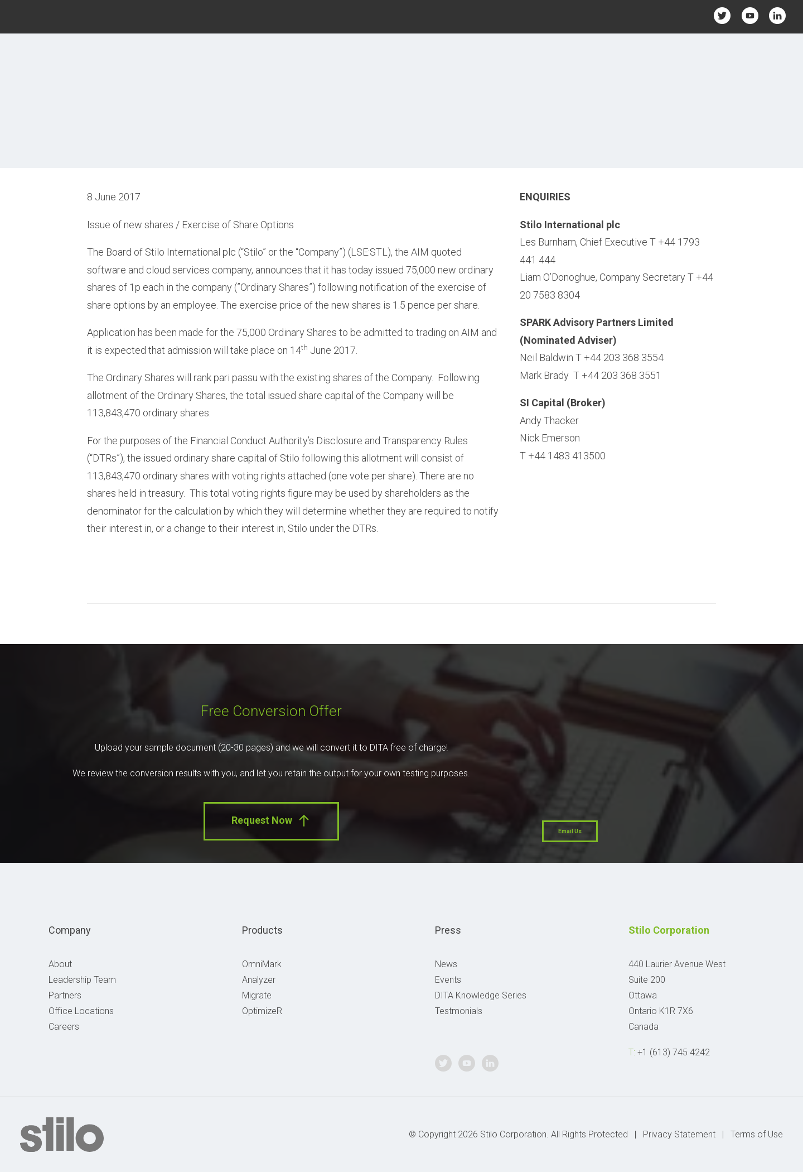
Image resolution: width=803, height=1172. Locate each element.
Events (448, 979)
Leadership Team (82, 979)
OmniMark (262, 964)
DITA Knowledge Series (480, 995)
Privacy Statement (679, 1134)
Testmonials (458, 1011)
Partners (65, 995)
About (60, 964)
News (446, 964)
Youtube (750, 15)
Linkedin (777, 15)
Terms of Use (757, 1134)
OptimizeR (262, 1011)
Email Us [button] (570, 831)
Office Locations (81, 1011)
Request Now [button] (271, 821)
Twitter (722, 15)
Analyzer (258, 979)
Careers (64, 1026)
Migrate (257, 995)
